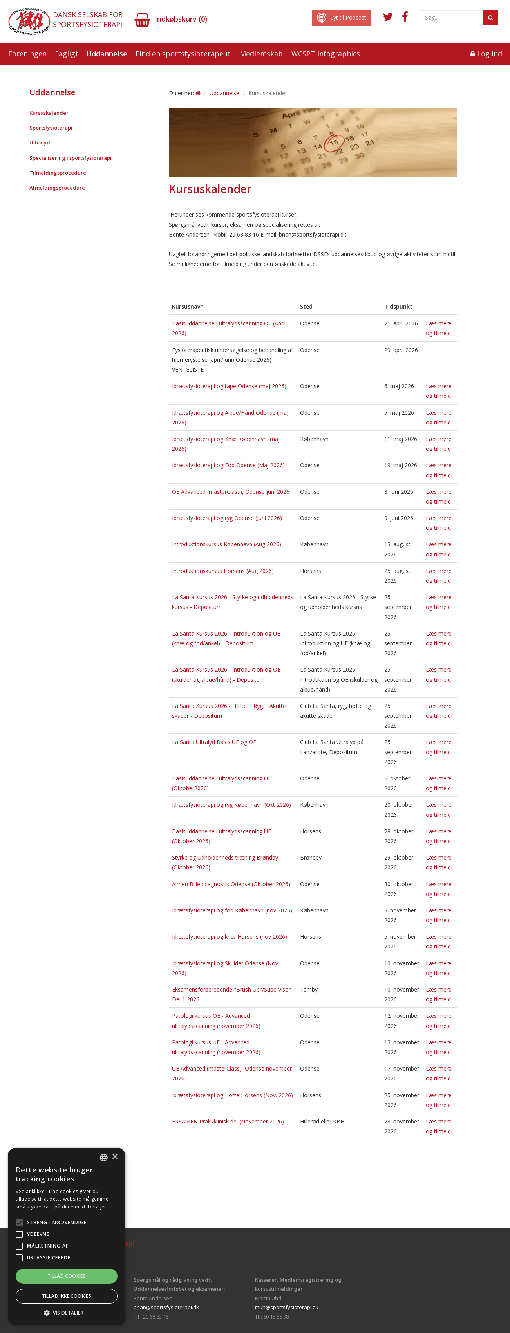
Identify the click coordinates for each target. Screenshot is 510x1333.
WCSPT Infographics (325, 53)
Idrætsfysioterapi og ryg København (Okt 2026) (231, 804)
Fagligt (66, 53)
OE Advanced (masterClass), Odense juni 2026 (230, 491)
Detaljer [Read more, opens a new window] (97, 1206)
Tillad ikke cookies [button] (67, 1296)
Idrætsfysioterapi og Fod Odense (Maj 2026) (228, 465)
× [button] (115, 1157)
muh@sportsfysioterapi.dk (286, 1307)
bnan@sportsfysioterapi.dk (166, 1307)
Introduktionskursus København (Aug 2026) (226, 544)
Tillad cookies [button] (66, 1276)
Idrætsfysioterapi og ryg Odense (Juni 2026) (227, 518)
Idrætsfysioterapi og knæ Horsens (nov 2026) (229, 936)
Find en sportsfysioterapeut (183, 53)
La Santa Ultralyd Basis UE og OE (214, 742)
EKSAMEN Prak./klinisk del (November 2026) (228, 1121)
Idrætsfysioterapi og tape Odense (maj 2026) (229, 386)
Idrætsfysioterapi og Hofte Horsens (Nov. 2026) (232, 1095)
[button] (67, 1313)
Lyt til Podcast (341, 18)
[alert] (66, 1236)
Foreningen (27, 53)
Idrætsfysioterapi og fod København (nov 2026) (232, 910)
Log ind (486, 53)
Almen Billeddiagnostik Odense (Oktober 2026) (231, 884)
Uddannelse (106, 53)
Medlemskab (261, 53)
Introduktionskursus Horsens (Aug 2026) (223, 570)
